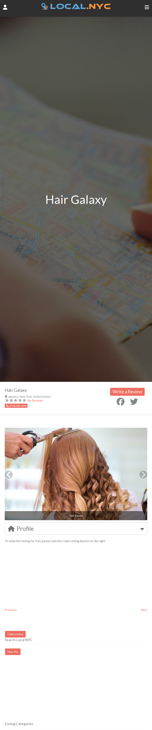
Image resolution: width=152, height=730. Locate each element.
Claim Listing (15, 634)
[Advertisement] (38, 692)
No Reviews (35, 400)
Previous (11, 610)
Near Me (13, 651)
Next (144, 610)
